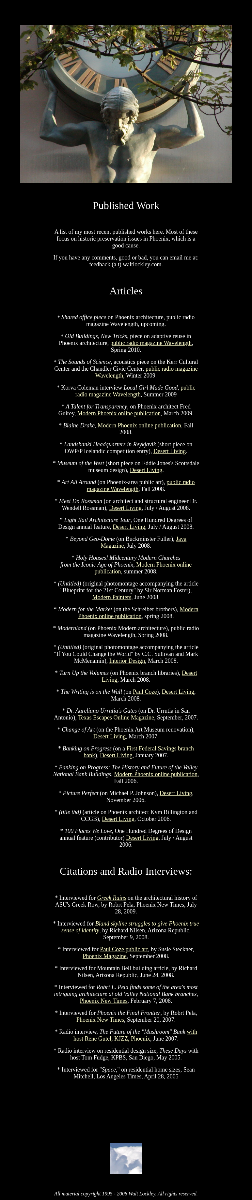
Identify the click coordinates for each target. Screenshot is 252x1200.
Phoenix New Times (103, 1001)
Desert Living (169, 451)
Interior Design (127, 661)
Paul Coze (145, 692)
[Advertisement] (126, 1112)
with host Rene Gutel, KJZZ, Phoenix (135, 1035)
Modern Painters (111, 597)
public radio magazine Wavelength (151, 343)
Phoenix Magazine (104, 956)
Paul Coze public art (124, 949)
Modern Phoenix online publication (119, 413)
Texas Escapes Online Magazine (116, 717)
